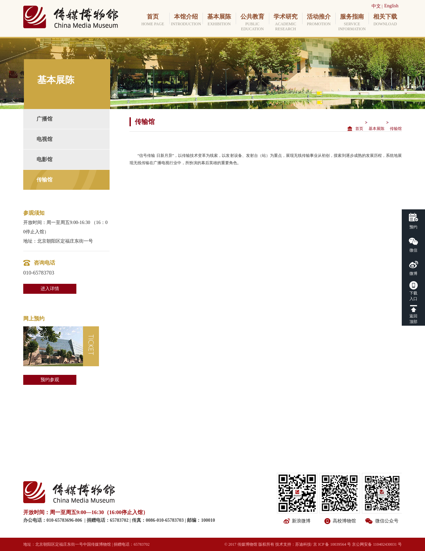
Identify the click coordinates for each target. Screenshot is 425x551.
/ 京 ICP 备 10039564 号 (331, 544)
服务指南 (352, 22)
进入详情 (50, 288)
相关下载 (385, 20)
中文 (376, 6)
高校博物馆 (344, 520)
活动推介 (318, 20)
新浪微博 (301, 520)
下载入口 (413, 296)
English (391, 5)
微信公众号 (386, 520)
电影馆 (44, 159)
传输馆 (44, 179)
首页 (152, 20)
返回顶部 (413, 319)
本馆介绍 (186, 20)
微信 (413, 250)
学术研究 (285, 22)
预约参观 (50, 379)
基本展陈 (219, 20)
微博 (413, 273)
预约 (413, 227)
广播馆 (44, 119)
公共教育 (252, 22)
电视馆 (44, 139)
